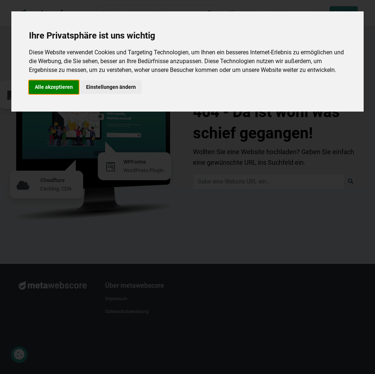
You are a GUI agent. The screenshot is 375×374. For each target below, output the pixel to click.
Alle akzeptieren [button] (54, 87)
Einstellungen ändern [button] (111, 87)
